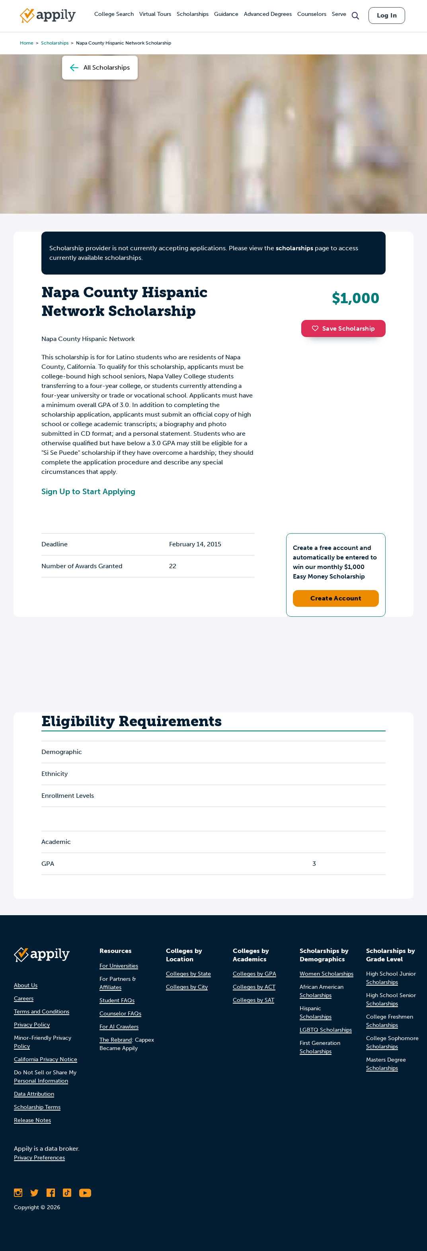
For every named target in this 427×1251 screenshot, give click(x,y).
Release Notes (32, 1120)
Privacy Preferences (39, 1157)
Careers (23, 998)
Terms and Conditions (41, 1011)
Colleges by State (188, 973)
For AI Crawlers (118, 1026)
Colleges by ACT (254, 987)
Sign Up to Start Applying (88, 491)
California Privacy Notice (45, 1059)
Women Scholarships (326, 973)
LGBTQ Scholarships (326, 1030)
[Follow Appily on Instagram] (18, 1193)
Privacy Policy (32, 1024)
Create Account (336, 598)
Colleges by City (187, 987)
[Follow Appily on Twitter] (34, 1193)
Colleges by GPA (254, 973)
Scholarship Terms (37, 1107)
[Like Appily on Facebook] (51, 1193)
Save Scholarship (343, 328)
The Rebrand (115, 1040)
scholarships (294, 248)
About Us (25, 985)
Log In (387, 15)
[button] (317, 328)
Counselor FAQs (120, 1013)
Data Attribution (34, 1094)
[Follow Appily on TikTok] (67, 1193)
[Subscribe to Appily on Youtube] (85, 1193)
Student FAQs (117, 1000)
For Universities (118, 966)
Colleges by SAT (253, 1000)
